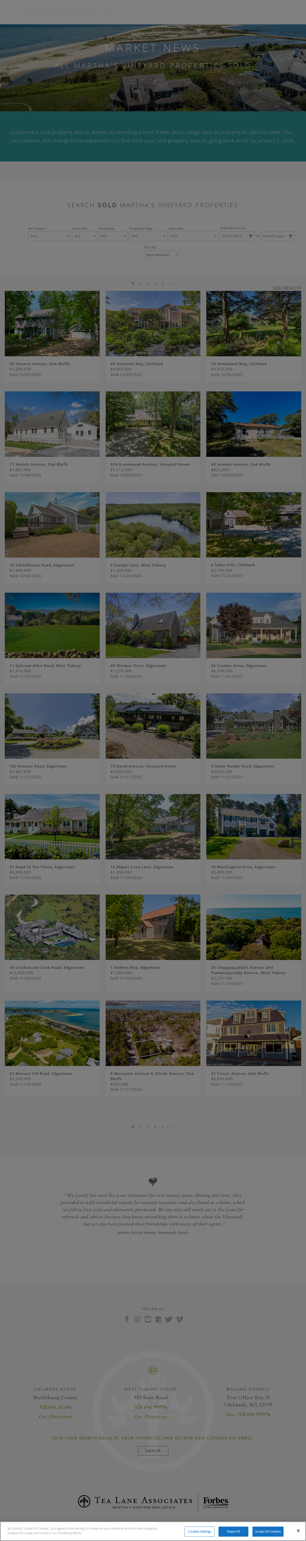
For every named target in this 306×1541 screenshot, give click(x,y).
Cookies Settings (199, 1531)
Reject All (233, 1531)
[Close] (298, 1530)
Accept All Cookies (268, 1531)
